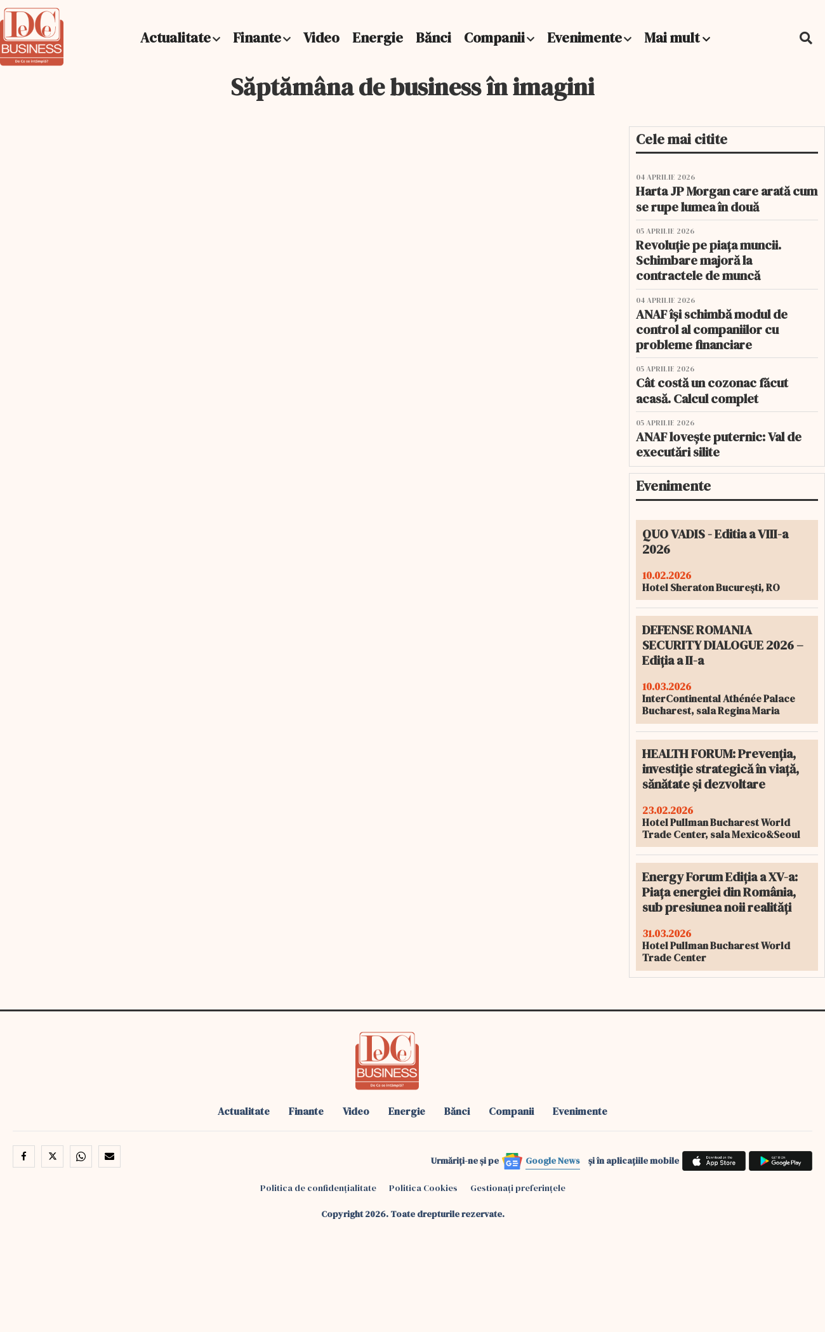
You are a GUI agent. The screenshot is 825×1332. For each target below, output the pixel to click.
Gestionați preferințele (517, 1188)
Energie (377, 37)
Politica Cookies (423, 1188)
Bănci (433, 37)
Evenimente (584, 37)
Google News (552, 1160)
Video (321, 37)
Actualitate (175, 37)
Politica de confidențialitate (318, 1188)
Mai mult (677, 37)
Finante (257, 37)
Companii (494, 37)
